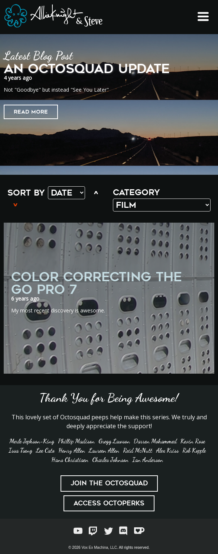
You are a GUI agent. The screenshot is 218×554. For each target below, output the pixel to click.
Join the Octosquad (109, 483)
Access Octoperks (109, 503)
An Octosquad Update (87, 69)
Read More (31, 112)
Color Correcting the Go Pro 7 (96, 283)
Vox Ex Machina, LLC (99, 547)
